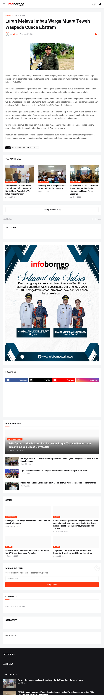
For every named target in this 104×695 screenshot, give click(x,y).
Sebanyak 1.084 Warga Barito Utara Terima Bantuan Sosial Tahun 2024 (27, 522)
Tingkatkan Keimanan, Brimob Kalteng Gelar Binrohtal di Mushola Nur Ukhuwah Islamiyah (72, 551)
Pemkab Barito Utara (30, 148)
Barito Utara (20, 15)
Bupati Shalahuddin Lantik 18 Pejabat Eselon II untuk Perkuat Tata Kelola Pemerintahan (58, 483)
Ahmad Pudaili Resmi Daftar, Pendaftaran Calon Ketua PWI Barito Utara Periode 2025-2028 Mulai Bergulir (18, 189)
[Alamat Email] (52, 578)
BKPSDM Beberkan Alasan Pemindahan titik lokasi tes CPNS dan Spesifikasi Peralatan (27, 551)
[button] (3, 4)
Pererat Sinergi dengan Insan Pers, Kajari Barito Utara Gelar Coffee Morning (50, 680)
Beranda (9, 15)
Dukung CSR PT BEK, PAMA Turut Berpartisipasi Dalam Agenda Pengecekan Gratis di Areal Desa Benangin (59, 459)
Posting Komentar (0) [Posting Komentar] (52, 210)
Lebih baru (8, 219)
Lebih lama (95, 219)
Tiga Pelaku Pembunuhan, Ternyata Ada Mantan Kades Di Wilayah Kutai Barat (53, 471)
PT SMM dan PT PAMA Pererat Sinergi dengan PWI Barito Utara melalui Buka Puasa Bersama (84, 189)
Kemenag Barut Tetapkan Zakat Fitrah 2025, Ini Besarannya (52, 187)
